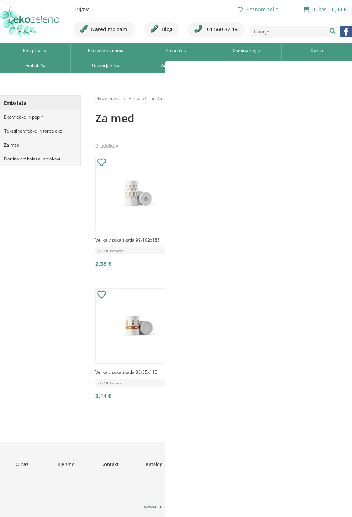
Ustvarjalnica (106, 65)
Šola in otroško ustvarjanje (317, 65)
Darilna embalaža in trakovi (32, 159)
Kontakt (110, 464)
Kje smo (66, 464)
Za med (11, 145)
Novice (198, 464)
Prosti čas (176, 50)
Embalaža (35, 65)
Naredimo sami (104, 29)
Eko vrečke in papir (23, 117)
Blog (161, 29)
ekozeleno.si (108, 98)
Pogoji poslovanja (242, 464)
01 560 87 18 (216, 29)
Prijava (83, 9)
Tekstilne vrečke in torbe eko (33, 131)
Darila (317, 50)
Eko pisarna (35, 50)
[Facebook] (346, 31)
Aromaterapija (176, 65)
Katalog (154, 464)
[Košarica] (325, 9)
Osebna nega (246, 50)
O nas (22, 464)
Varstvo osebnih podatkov (286, 467)
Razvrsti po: (282, 97)
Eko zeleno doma (106, 50)
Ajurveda (246, 65)
